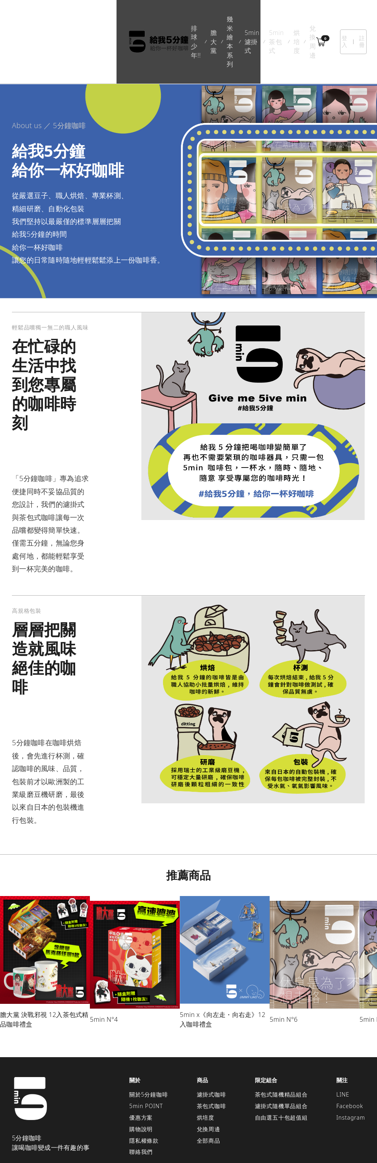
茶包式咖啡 (211, 1062)
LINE (343, 1050)
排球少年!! (83, 19)
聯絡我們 (141, 1108)
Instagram (350, 1073)
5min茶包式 (225, 19)
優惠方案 (141, 1073)
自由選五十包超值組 (281, 1073)
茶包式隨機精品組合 (281, 1050)
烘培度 (256, 19)
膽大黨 (114, 19)
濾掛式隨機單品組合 (281, 1062)
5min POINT (146, 1062)
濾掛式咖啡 (211, 1050)
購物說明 (141, 1085)
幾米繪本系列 (148, 19)
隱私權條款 (144, 1096)
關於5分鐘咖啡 (148, 1050)
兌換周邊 (284, 19)
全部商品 (208, 1096)
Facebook (349, 1062)
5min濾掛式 (187, 19)
